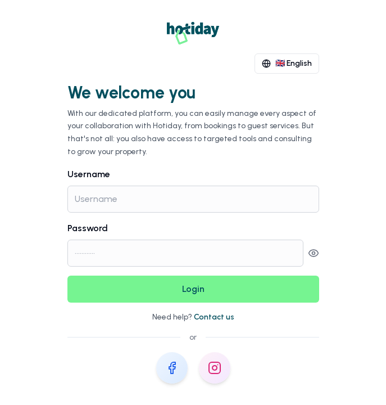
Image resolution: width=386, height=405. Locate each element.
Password (87, 228)
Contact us (214, 317)
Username (88, 174)
